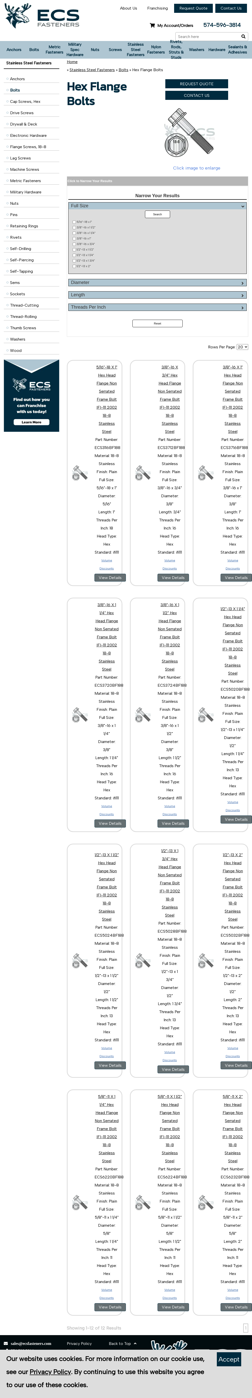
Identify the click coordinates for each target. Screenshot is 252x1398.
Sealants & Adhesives (237, 50)
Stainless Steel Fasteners (135, 49)
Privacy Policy (79, 1343)
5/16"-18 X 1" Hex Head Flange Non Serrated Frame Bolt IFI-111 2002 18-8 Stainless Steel (106, 399)
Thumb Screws (23, 327)
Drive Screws (22, 112)
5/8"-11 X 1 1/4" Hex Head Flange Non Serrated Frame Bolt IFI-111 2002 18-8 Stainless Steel (107, 1128)
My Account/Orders (171, 25)
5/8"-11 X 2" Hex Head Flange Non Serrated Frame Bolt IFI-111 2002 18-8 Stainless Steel (232, 1128)
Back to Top (122, 1343)
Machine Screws (24, 169)
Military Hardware (25, 192)
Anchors (14, 49)
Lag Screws (20, 158)
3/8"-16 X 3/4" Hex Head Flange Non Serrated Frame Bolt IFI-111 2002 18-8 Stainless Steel (170, 399)
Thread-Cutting (24, 305)
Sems (15, 282)
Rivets (16, 237)
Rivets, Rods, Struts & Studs (176, 50)
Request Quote (193, 8)
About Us (128, 8)
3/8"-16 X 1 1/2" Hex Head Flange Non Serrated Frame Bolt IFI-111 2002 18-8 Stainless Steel (170, 637)
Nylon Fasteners (156, 50)
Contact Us (231, 8)
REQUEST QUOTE (197, 83)
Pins (14, 214)
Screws (115, 49)
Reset (157, 323)
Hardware (216, 49)
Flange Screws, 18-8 (28, 146)
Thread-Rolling (23, 316)
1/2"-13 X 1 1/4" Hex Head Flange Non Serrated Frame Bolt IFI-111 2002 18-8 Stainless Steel (233, 641)
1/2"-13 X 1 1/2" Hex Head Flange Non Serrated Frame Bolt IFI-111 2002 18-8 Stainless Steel (107, 887)
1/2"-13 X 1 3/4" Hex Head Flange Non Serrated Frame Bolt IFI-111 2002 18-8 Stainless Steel (170, 883)
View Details (110, 577)
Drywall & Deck (23, 124)
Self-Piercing (22, 260)
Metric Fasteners (54, 50)
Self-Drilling (20, 248)
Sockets (17, 294)
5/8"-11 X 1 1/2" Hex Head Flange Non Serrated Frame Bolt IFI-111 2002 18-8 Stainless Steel (170, 1128)
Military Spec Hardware (74, 49)
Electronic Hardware (28, 135)
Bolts (34, 49)
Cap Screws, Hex (25, 101)
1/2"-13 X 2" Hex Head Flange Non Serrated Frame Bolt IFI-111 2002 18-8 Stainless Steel (232, 887)
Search (157, 214)
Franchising (157, 8)
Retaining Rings (24, 226)
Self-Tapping (21, 271)
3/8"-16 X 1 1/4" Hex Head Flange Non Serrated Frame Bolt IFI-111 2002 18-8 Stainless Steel (107, 637)
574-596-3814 (222, 25)
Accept (229, 1359)
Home (72, 61)
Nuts (95, 49)
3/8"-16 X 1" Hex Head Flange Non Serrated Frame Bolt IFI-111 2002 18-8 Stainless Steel (232, 399)
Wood (16, 350)
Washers (196, 49)
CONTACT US (197, 95)
